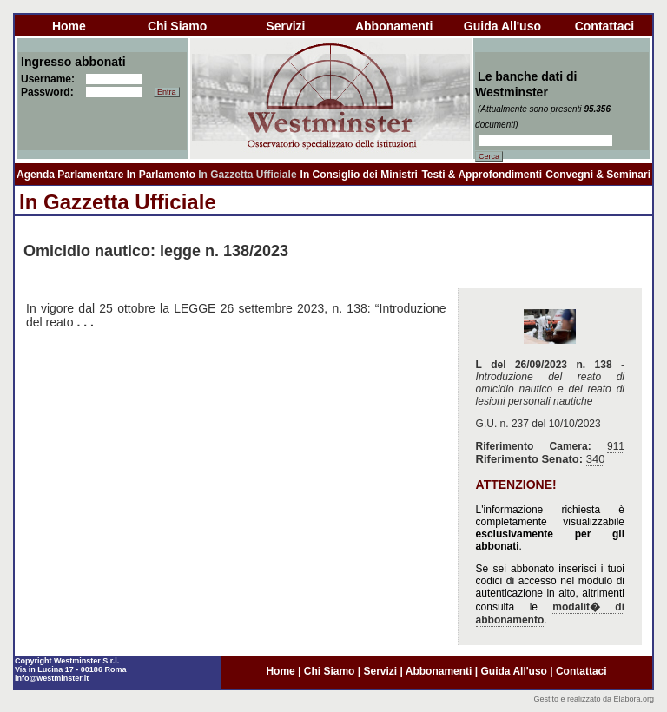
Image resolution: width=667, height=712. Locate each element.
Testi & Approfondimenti (481, 174)
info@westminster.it (52, 678)
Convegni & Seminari (597, 174)
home (69, 26)
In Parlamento (161, 174)
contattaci (604, 26)
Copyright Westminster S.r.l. (67, 660)
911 (615, 446)
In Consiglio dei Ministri (359, 174)
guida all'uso (502, 26)
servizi (285, 26)
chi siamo (177, 26)
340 (595, 458)
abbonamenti (394, 26)
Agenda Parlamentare (70, 174)
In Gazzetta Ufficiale (247, 174)
